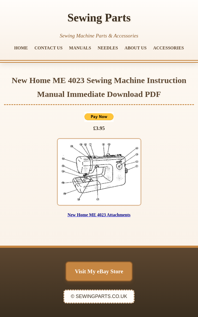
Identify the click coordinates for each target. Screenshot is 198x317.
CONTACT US (49, 48)
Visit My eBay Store (99, 271)
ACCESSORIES (168, 48)
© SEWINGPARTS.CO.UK (99, 296)
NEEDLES (108, 48)
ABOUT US (135, 48)
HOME (21, 48)
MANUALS (80, 48)
